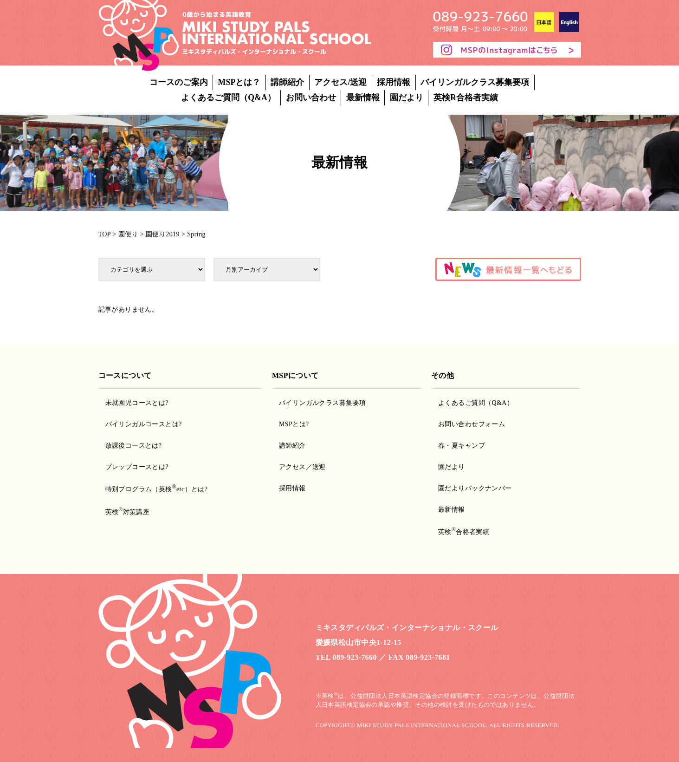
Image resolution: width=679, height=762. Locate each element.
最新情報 (363, 97)
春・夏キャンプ (461, 445)
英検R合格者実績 (465, 97)
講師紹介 (287, 82)
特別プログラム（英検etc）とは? (156, 489)
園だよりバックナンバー (475, 488)
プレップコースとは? (136, 466)
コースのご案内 (178, 82)
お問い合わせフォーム (471, 424)
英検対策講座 (127, 511)
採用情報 (393, 82)
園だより (406, 97)
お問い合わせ (311, 97)
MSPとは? (294, 424)
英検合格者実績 (463, 531)
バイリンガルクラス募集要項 (474, 82)
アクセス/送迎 (340, 82)
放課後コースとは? (133, 445)
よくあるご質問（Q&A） (228, 97)
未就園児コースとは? (136, 402)
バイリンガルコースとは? (143, 424)
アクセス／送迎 (302, 466)
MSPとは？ (239, 82)
